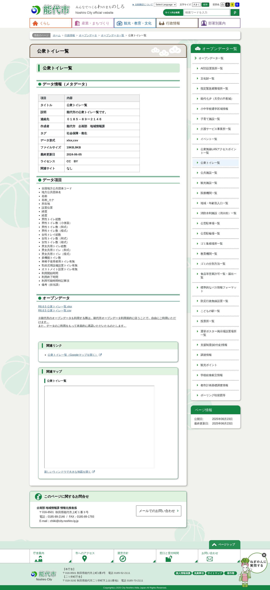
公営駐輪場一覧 (210, 233)
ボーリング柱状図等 (213, 395)
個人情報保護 (183, 573)
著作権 (230, 573)
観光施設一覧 (209, 182)
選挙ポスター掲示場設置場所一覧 (218, 333)
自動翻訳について (144, 4)
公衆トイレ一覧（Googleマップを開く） (73, 354)
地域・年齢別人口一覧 (214, 203)
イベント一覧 (209, 139)
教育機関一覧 (209, 253)
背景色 (216, 4)
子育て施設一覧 (210, 118)
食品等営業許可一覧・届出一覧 (218, 275)
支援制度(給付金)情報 (214, 344)
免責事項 (199, 573)
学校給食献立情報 (212, 375)
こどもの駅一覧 (210, 311)
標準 (205, 4)
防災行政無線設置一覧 (214, 301)
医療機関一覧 (209, 193)
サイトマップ (214, 573)
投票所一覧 (207, 321)
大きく (196, 4)
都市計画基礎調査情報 (214, 385)
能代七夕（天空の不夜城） (217, 98)
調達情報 (206, 354)
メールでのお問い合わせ (157, 511)
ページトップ (226, 544)
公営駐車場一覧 (210, 223)
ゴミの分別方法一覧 (213, 263)
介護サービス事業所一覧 (216, 128)
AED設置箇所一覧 (212, 68)
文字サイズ (185, 4)
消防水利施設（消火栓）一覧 (218, 213)
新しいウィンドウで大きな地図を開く (67, 471)
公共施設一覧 (209, 172)
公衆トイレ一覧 (210, 162)
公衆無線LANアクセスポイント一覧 (218, 151)
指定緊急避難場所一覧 (214, 88)
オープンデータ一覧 (219, 49)
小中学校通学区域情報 (214, 108)
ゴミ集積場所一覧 (212, 243)
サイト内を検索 (172, 12)
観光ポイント (209, 365)
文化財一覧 (207, 78)
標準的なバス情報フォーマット (218, 289)
